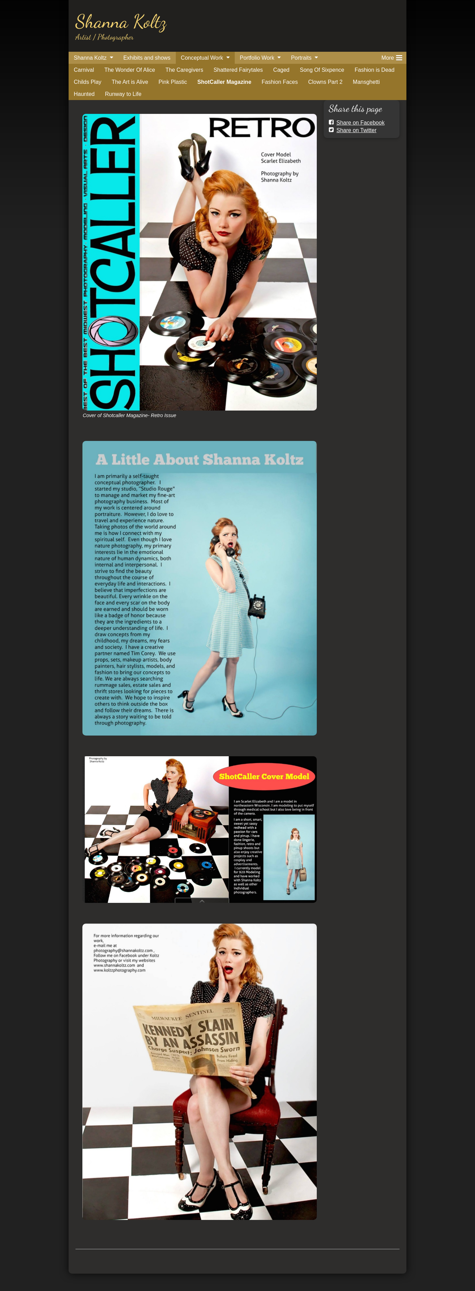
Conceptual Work (202, 58)
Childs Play (87, 82)
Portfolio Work (257, 58)
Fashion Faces (280, 82)
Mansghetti (366, 82)
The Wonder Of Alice (129, 70)
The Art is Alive (130, 82)
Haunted (84, 94)
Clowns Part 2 (325, 82)
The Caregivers (184, 70)
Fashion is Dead (375, 70)
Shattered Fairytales (238, 70)
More (392, 56)
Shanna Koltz (120, 21)
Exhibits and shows (147, 58)
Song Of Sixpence (322, 70)
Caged (281, 70)
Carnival (84, 70)
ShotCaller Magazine (224, 82)
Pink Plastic (173, 82)
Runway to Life (123, 94)
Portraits (301, 58)
